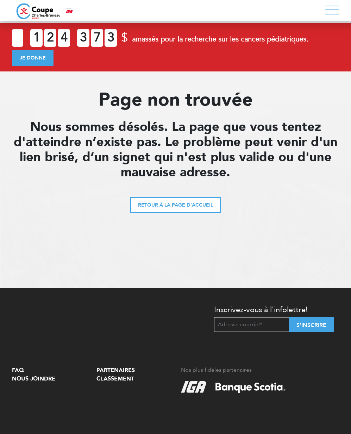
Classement (115, 379)
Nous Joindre (33, 379)
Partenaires (115, 370)
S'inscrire (311, 325)
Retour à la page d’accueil (175, 205)
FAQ (18, 370)
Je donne (33, 58)
